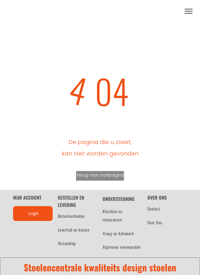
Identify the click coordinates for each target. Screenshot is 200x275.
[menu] (188, 11)
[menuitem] (77, 216)
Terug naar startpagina (100, 175)
